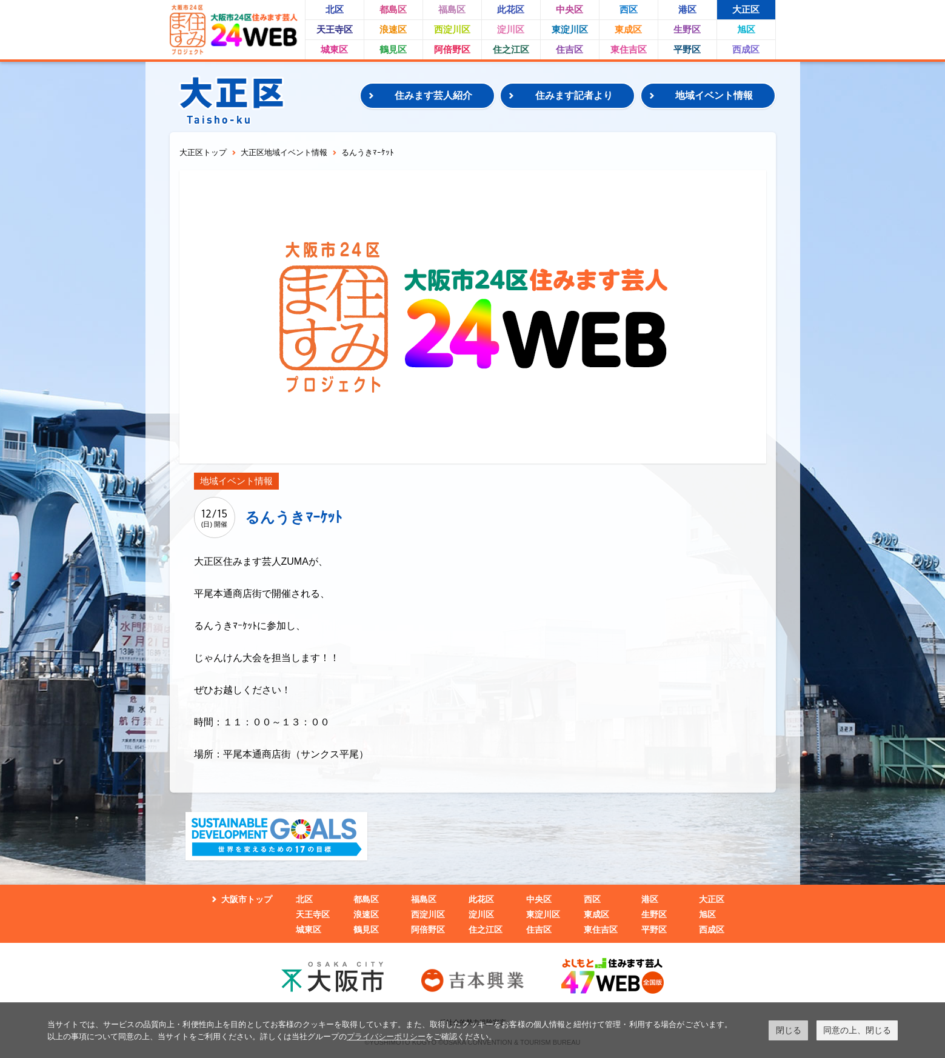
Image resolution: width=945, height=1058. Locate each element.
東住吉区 (628, 49)
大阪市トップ (246, 899)
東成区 (628, 29)
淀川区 (510, 29)
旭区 (746, 29)
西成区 (746, 49)
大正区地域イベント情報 (284, 152)
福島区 (452, 9)
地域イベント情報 (714, 95)
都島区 (393, 9)
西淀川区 (452, 29)
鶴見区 (393, 49)
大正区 (746, 9)
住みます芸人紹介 (433, 95)
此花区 (510, 9)
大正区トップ (203, 152)
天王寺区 (334, 29)
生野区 (687, 29)
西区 (628, 9)
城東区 (334, 49)
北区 (335, 9)
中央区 (569, 9)
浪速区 (393, 29)
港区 (687, 9)
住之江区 (511, 49)
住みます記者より (574, 95)
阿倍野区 (452, 49)
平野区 (687, 49)
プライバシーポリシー (386, 1036)
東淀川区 (570, 29)
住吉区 (569, 49)
